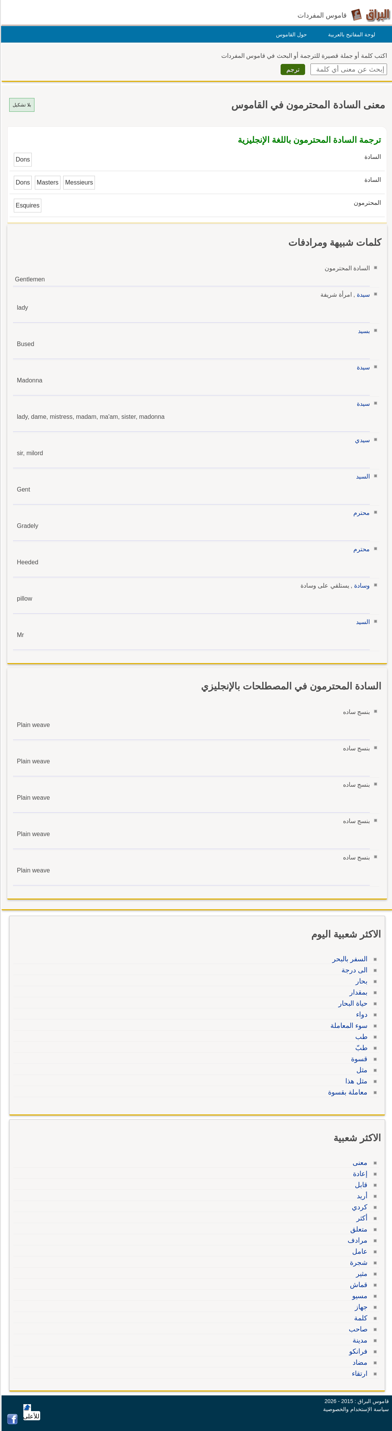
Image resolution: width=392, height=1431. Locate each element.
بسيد (363, 331)
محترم (360, 513)
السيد (362, 476)
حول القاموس (290, 34)
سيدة (362, 294)
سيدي (361, 440)
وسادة (361, 585)
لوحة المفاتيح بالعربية (350, 34)
